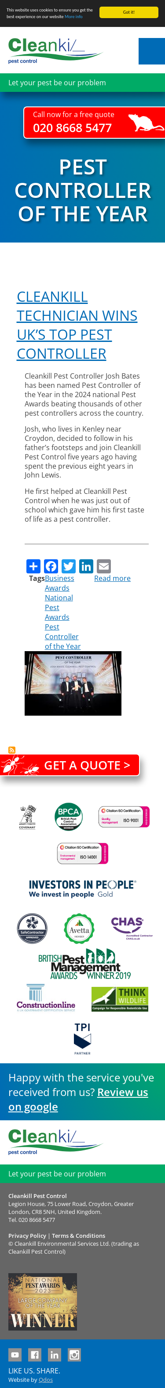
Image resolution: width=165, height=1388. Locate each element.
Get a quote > (87, 765)
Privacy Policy (27, 1236)
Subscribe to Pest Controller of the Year (11, 750)
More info (74, 16)
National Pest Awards (59, 607)
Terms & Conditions (78, 1236)
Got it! (129, 12)
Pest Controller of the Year (63, 636)
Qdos (46, 1380)
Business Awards (59, 583)
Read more (112, 578)
